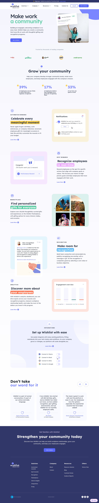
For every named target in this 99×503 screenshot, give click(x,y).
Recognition (34, 475)
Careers (52, 470)
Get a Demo (84, 5)
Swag (32, 486)
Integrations (34, 483)
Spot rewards (34, 472)
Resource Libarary (69, 467)
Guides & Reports (68, 476)
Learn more (63, 1)
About (51, 467)
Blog (65, 470)
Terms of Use (85, 467)
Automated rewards (34, 468)
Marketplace (34, 477)
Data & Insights (35, 480)
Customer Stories (68, 473)
